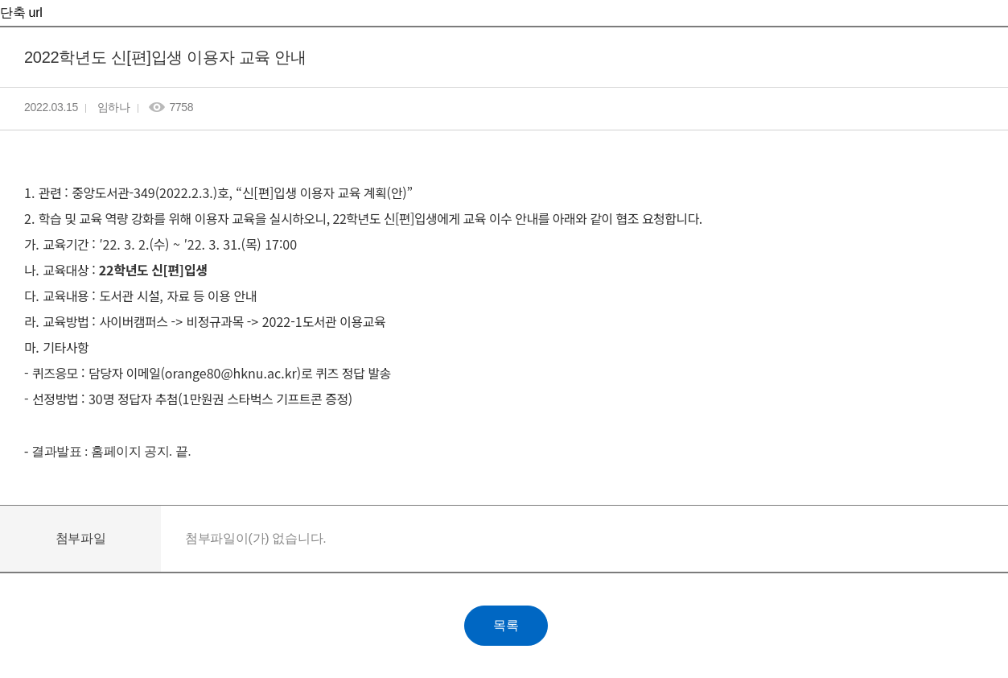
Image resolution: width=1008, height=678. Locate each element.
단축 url (21, 12)
